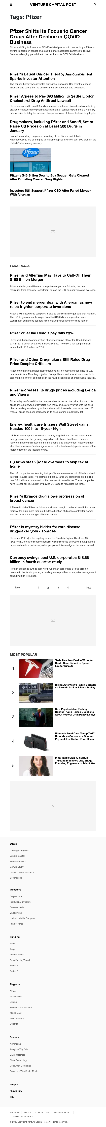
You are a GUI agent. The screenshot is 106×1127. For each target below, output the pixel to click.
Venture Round (17, 955)
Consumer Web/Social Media (24, 1071)
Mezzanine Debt (18, 862)
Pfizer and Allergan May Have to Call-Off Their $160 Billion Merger (50, 277)
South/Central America (21, 1008)
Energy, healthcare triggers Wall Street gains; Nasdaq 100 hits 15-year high (50, 426)
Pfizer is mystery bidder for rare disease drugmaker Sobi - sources (45, 529)
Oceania (14, 1024)
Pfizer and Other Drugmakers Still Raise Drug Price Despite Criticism (50, 361)
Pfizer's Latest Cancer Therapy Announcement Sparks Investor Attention (51, 76)
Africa (13, 991)
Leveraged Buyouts (19, 851)
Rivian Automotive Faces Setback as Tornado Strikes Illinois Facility (75, 686)
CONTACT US (42, 1113)
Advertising (15, 1044)
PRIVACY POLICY (63, 1113)
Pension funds (17, 907)
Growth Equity (17, 867)
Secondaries (16, 878)
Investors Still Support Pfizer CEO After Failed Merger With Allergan (50, 192)
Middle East (15, 1013)
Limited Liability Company (22, 918)
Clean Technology (18, 1060)
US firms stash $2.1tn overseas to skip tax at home (49, 464)
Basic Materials (17, 1055)
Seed (12, 944)
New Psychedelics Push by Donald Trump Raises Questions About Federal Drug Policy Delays (75, 711)
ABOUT (27, 1113)
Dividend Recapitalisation (22, 872)
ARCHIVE (15, 1113)
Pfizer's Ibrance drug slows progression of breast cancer (47, 498)
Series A (14, 966)
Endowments (16, 913)
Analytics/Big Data (19, 1049)
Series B (14, 971)
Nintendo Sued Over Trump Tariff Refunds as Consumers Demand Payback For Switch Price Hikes (74, 736)
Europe (13, 1002)
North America (17, 1019)
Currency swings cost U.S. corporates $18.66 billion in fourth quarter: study (49, 559)
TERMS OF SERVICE (22, 1117)
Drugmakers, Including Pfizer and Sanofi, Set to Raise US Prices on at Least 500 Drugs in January (51, 126)
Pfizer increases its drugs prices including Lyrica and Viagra (53, 392)
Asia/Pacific (16, 997)
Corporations (16, 896)
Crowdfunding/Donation (21, 960)
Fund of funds (16, 924)
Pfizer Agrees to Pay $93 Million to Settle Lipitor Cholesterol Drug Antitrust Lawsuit (52, 98)
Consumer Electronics (20, 1066)
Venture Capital (17, 856)
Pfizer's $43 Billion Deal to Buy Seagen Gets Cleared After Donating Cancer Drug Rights (49, 177)
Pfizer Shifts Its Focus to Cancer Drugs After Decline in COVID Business (48, 36)
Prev (17, 588)
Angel (12, 949)
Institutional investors (20, 902)
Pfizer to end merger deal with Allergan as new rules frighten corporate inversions (51, 304)
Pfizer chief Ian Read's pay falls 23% (42, 333)
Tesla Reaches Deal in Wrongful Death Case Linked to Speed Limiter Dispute (74, 663)
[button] (11, 4)
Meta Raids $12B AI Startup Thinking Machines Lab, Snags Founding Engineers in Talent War (75, 760)
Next (88, 588)
